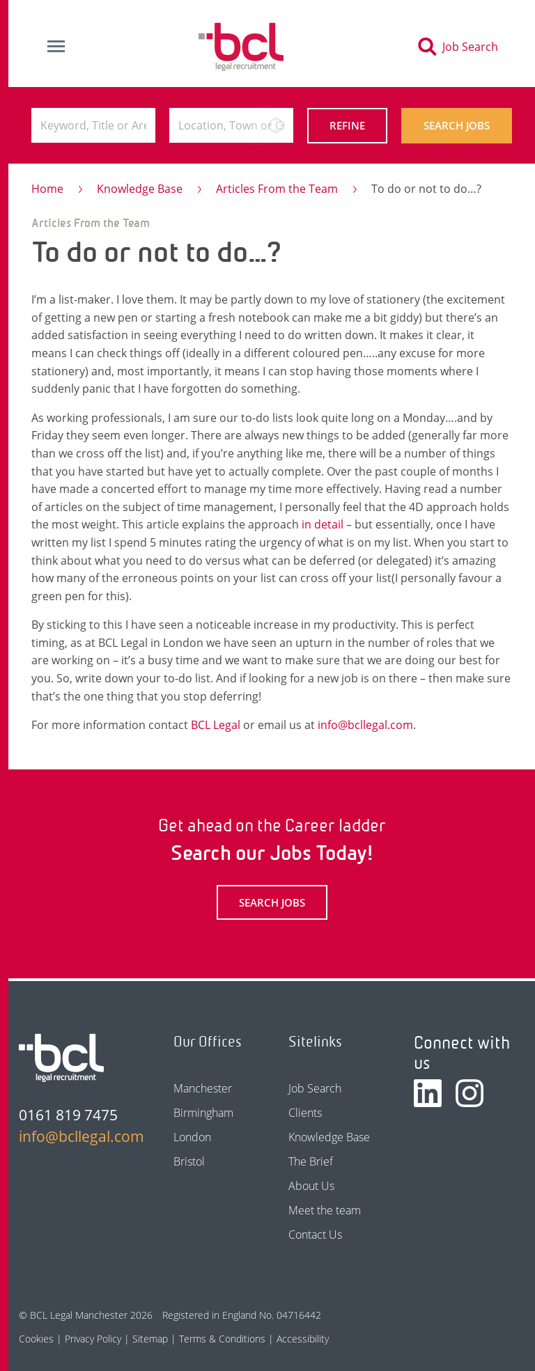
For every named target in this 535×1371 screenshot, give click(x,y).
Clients (305, 1112)
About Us (311, 1185)
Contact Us (315, 1234)
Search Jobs (457, 125)
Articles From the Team (277, 188)
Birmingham (203, 1112)
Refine (347, 125)
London (192, 1137)
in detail (322, 524)
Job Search (314, 1088)
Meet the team (324, 1210)
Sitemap (150, 1338)
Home (47, 188)
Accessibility (303, 1338)
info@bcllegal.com (365, 724)
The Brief (310, 1161)
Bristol (189, 1161)
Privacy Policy (93, 1338)
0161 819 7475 (68, 1115)
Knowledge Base (140, 188)
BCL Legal (215, 724)
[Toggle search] (462, 47)
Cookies (36, 1338)
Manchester (202, 1088)
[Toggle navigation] (55, 47)
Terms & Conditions (222, 1338)
